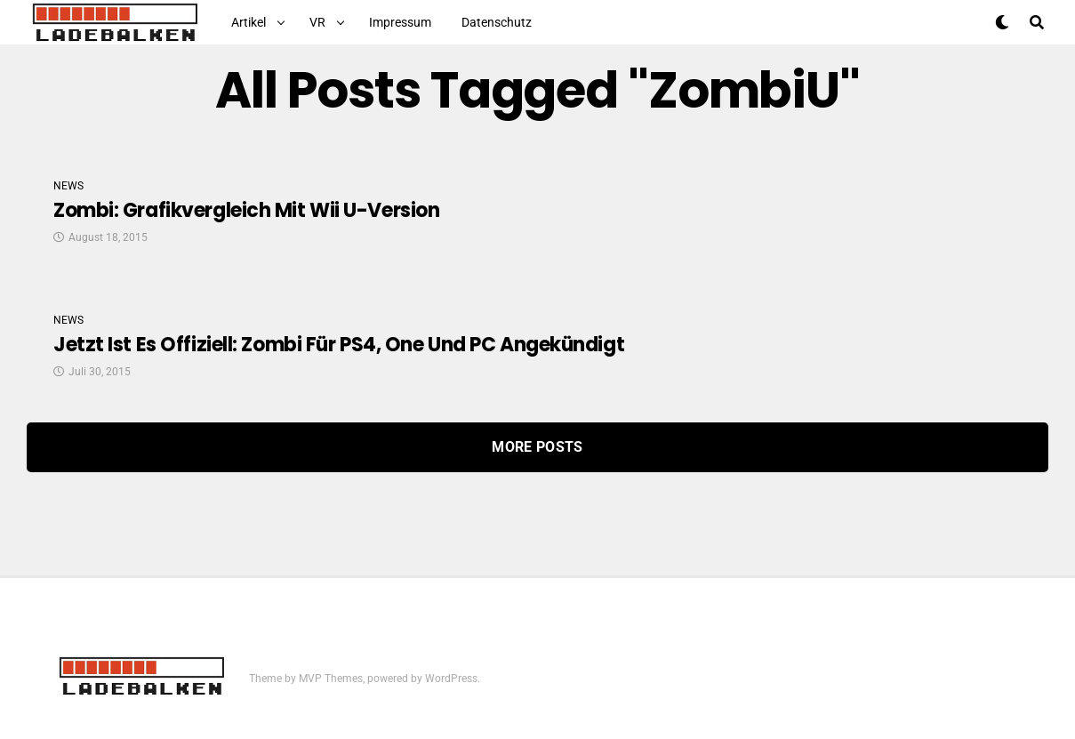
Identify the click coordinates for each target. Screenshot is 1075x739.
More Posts (537, 446)
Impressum (400, 22)
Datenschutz (496, 22)
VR (317, 22)
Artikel (248, 22)
